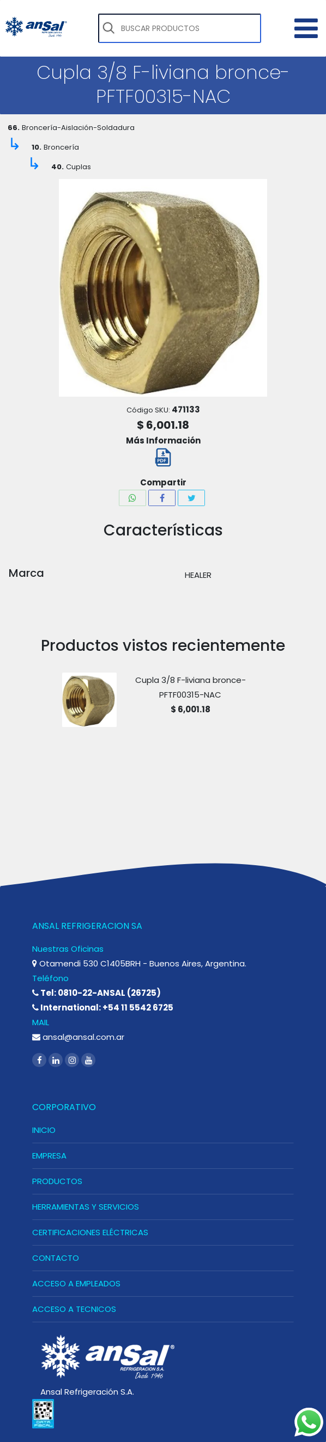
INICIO (44, 1130)
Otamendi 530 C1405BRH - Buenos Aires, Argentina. (139, 963)
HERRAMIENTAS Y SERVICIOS (85, 1206)
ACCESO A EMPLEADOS (76, 1283)
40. (57, 167)
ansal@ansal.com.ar (78, 1037)
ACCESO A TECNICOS (74, 1309)
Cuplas (78, 167)
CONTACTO (55, 1258)
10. (36, 147)
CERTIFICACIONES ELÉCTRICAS (90, 1232)
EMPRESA (49, 1155)
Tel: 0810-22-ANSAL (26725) (96, 993)
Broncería (61, 147)
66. (14, 127)
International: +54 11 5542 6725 (102, 1007)
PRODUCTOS (57, 1181)
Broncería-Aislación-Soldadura (78, 127)
